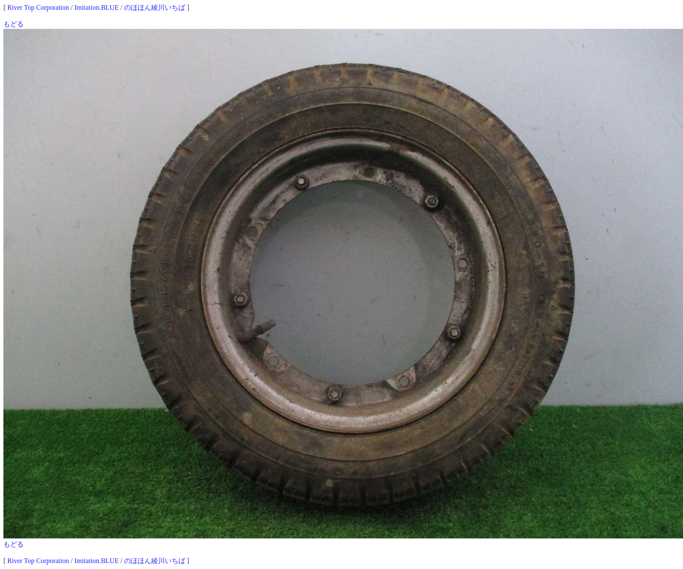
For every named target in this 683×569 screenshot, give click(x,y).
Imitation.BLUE (96, 7)
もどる (13, 24)
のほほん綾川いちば (154, 7)
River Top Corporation (38, 7)
